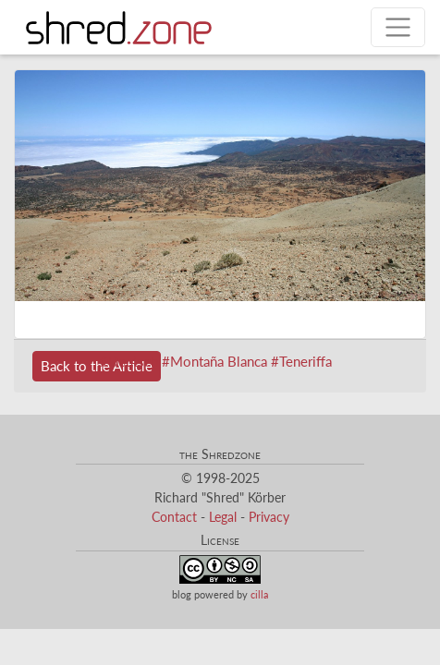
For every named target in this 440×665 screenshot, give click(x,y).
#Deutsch (129, 361)
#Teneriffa (301, 361)
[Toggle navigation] (398, 27)
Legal (223, 517)
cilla (259, 594)
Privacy (269, 517)
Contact (174, 517)
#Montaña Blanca (214, 361)
